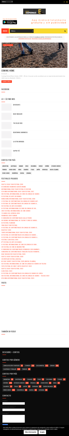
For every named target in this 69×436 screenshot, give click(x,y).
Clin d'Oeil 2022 (6, 271)
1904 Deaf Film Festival (9, 225)
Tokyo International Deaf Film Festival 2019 (16, 232)
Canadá (21, 166)
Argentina (5, 166)
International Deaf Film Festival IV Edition (16, 189)
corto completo (8, 45)
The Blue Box (17, 123)
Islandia (26, 169)
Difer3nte (16, 105)
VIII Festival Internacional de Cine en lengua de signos (20, 194)
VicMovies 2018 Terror (9, 215)
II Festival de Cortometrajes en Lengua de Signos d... (19, 227)
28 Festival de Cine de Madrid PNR (13, 247)
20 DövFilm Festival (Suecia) (11, 259)
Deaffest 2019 (6, 230)
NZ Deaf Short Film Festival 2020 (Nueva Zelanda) (18, 261)
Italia (32, 169)
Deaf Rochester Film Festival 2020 (13, 254)
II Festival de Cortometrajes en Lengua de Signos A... (19, 203)
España (47, 166)
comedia (27, 365)
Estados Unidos (56, 166)
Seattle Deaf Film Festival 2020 (12, 256)
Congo (41, 166)
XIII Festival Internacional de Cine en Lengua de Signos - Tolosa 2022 (25, 276)
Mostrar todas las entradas (41, 38)
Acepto (42, 432)
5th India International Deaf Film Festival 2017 (17, 191)
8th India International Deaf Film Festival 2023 (17, 278)
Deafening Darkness (20, 132)
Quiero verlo (6, 81)
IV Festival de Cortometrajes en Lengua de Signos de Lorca (22, 273)
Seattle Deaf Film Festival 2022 (12, 268)
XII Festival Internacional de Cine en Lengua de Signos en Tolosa (23, 264)
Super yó (16, 151)
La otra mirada (18, 141)
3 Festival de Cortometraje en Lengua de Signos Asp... (20, 201)
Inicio (5, 31)
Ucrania (28, 173)
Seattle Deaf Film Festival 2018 (12, 184)
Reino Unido (6, 173)
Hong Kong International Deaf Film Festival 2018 (18, 199)
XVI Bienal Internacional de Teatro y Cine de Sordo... (19, 220)
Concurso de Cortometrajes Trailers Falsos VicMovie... (20, 252)
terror (24, 369)
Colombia (33, 166)
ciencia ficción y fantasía (11, 365)
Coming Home (8, 70)
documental (40, 365)
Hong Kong (12, 169)
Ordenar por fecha (24, 38)
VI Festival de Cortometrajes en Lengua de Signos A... (20, 237)
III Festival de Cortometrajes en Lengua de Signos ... (19, 235)
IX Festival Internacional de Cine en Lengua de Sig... (19, 208)
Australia (13, 166)
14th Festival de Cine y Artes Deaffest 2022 (16, 266)
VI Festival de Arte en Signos (11, 196)
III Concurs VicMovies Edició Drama (13, 187)
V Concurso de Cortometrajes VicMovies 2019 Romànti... (21, 249)
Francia (4, 169)
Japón (38, 169)
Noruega (44, 169)
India (19, 169)
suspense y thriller (9, 369)
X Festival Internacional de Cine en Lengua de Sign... (19, 244)
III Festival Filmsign (8, 223)
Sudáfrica (15, 173)
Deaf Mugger (17, 114)
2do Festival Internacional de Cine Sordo (15, 211)
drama (52, 365)
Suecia (22, 173)
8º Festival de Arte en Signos (11, 242)
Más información (30, 432)
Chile (26, 166)
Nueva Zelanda (54, 169)
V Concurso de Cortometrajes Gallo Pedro (16, 218)
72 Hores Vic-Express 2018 (10, 213)
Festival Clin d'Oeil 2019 (9, 239)
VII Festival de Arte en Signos (11, 206)
